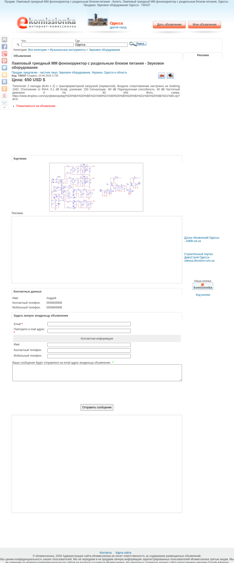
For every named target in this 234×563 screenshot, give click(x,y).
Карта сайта (124, 552)
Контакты (106, 552)
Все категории (37, 49)
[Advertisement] (92, 249)
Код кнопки (203, 294)
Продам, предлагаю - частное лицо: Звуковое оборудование (51, 72)
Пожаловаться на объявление (35, 106)
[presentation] (96, 395)
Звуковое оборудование (104, 49)
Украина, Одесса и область (109, 72)
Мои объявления (204, 24)
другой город (118, 27)
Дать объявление (169, 24)
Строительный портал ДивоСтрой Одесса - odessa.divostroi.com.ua (199, 257)
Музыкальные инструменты (68, 49)
